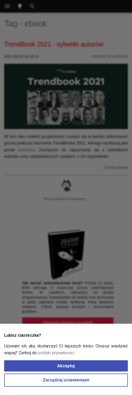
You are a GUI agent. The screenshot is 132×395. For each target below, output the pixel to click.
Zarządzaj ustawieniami (66, 379)
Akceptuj (66, 365)
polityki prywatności (56, 352)
